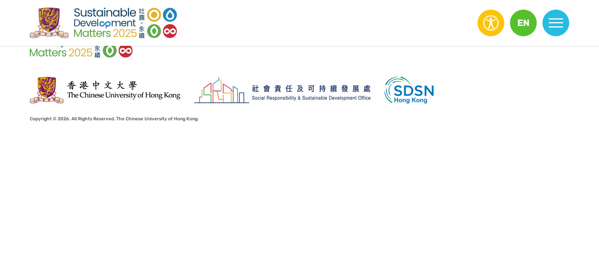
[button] (523, 23)
